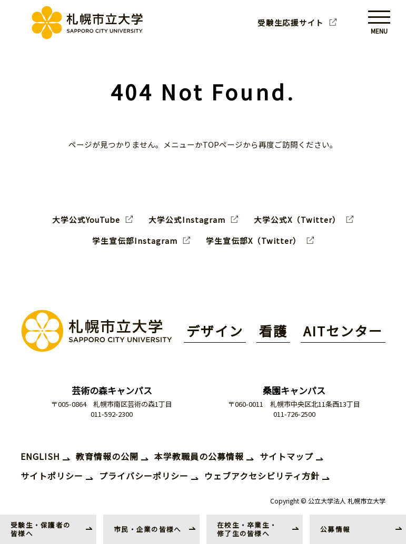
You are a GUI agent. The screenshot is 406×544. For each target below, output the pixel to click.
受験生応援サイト (291, 22)
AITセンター (343, 330)
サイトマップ (286, 456)
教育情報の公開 (107, 456)
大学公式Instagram (186, 219)
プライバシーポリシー (144, 475)
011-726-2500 (294, 414)
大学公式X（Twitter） (297, 219)
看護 (273, 330)
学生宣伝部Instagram (134, 240)
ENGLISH (40, 456)
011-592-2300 (112, 414)
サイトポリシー (52, 475)
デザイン (214, 330)
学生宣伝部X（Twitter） (253, 240)
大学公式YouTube (86, 219)
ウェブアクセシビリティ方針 (262, 475)
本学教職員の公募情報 (199, 456)
